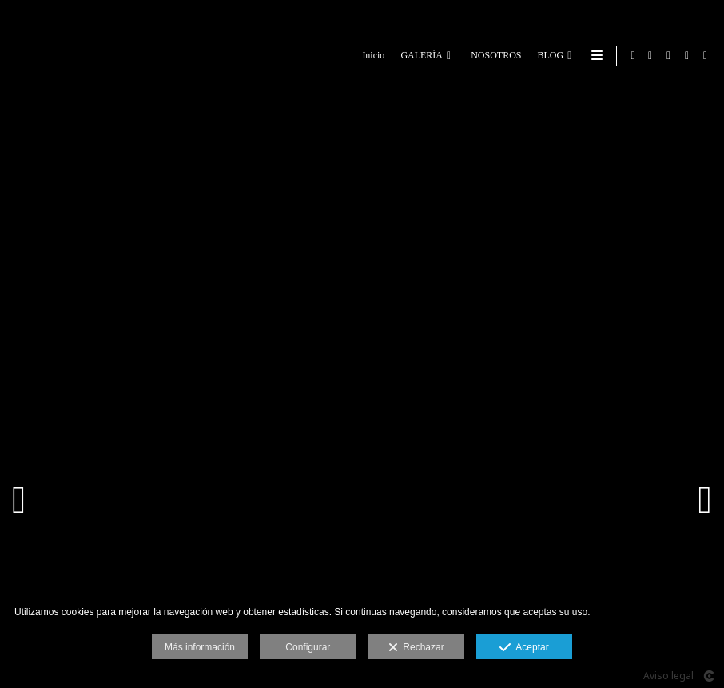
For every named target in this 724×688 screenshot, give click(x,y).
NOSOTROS (493, 55)
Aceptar (523, 648)
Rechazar (416, 648)
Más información (200, 647)
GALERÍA (419, 55)
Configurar (307, 647)
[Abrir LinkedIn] (687, 56)
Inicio (371, 55)
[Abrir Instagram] (706, 56)
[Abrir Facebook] (650, 56)
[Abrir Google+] (669, 56)
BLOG (548, 55)
